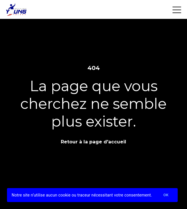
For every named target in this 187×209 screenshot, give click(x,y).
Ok (166, 195)
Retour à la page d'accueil (93, 142)
